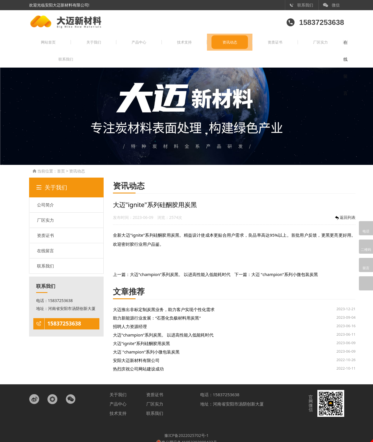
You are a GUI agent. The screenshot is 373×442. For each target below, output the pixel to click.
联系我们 (301, 5)
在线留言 (293, 46)
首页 (61, 158)
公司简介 (45, 192)
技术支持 (150, 46)
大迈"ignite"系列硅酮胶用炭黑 (141, 330)
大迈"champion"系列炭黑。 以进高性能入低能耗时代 (180, 261)
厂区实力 (258, 46)
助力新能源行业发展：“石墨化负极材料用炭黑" (157, 305)
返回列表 (344, 205)
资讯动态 (186, 46)
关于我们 (79, 46)
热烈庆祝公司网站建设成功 (138, 356)
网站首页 (43, 46)
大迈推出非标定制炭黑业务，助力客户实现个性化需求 (164, 296)
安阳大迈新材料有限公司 (136, 347)
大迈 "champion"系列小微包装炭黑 (284, 261)
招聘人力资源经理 (130, 313)
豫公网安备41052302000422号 (186, 429)
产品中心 (114, 46)
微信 (331, 5)
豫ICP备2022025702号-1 (186, 422)
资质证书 (222, 46)
